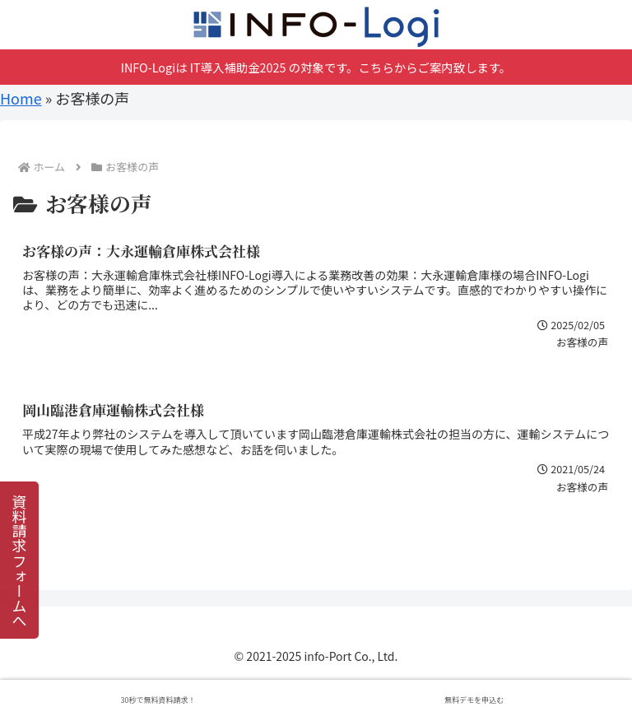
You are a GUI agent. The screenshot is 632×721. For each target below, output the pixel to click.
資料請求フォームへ (19, 560)
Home (21, 98)
